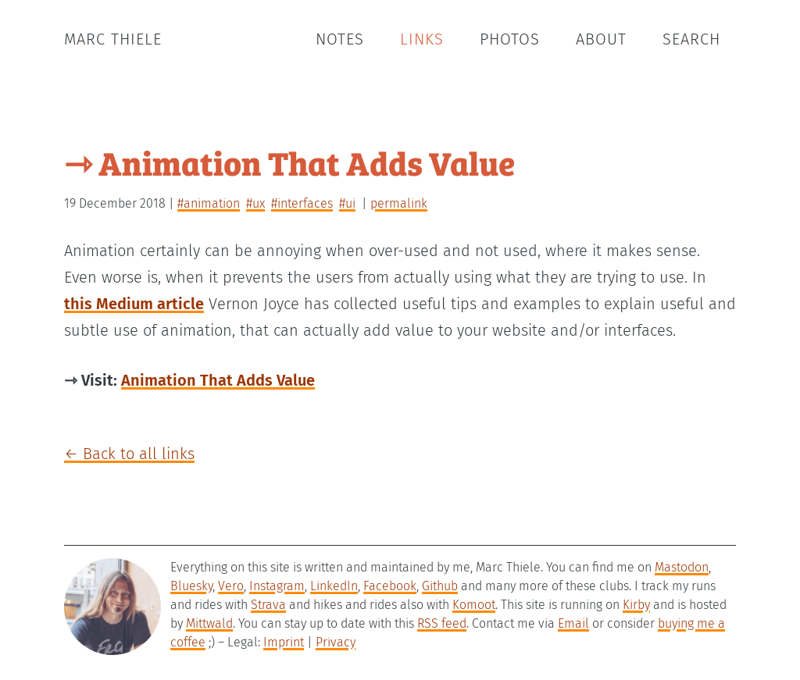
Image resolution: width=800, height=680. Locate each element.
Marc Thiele (113, 39)
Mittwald (209, 623)
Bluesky (191, 586)
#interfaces (302, 203)
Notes (340, 39)
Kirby (636, 604)
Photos (510, 39)
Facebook (389, 586)
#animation (208, 203)
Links (422, 39)
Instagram (277, 586)
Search (691, 39)
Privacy (335, 642)
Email (573, 623)
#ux (255, 203)
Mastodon (682, 567)
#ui (347, 203)
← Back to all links (129, 453)
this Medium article (134, 303)
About (601, 39)
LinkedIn (334, 586)
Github (440, 586)
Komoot (473, 604)
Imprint (283, 642)
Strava (268, 604)
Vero (231, 586)
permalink (398, 203)
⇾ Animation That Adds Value (289, 162)
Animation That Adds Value (218, 380)
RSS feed (441, 623)
